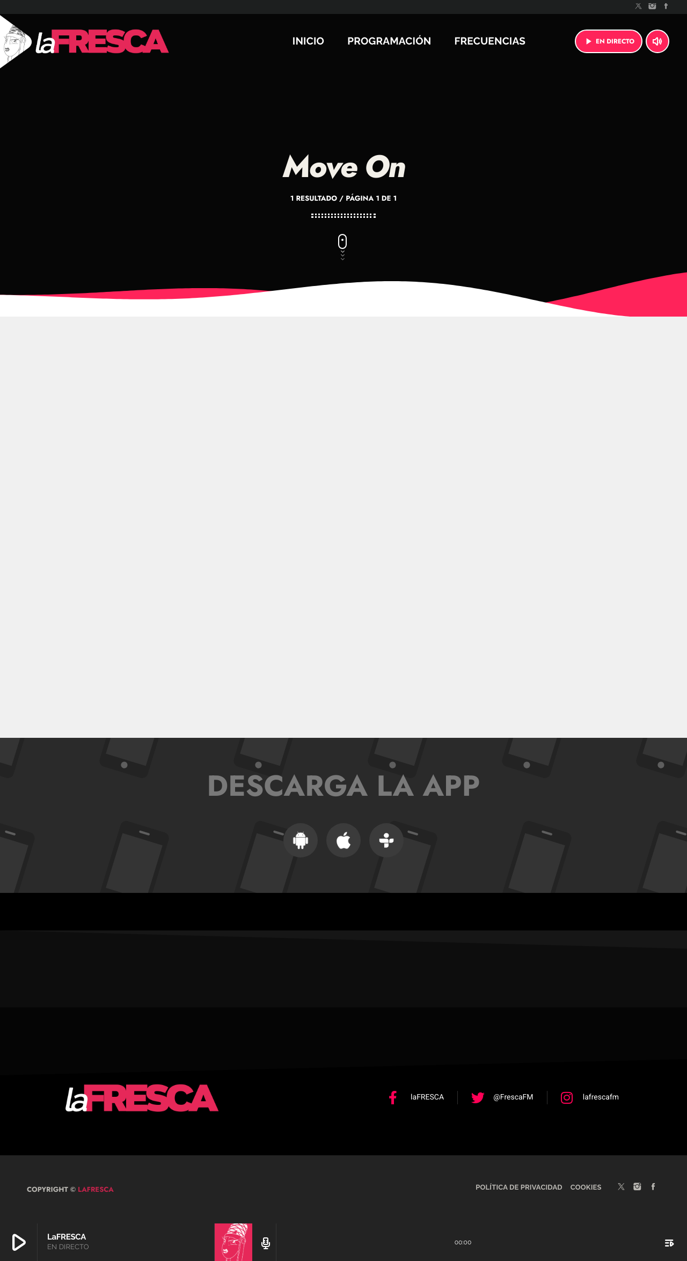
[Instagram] (652, 7)
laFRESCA (95, 1188)
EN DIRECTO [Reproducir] (608, 41)
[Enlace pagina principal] (131, 41)
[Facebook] (666, 7)
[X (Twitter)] (638, 7)
